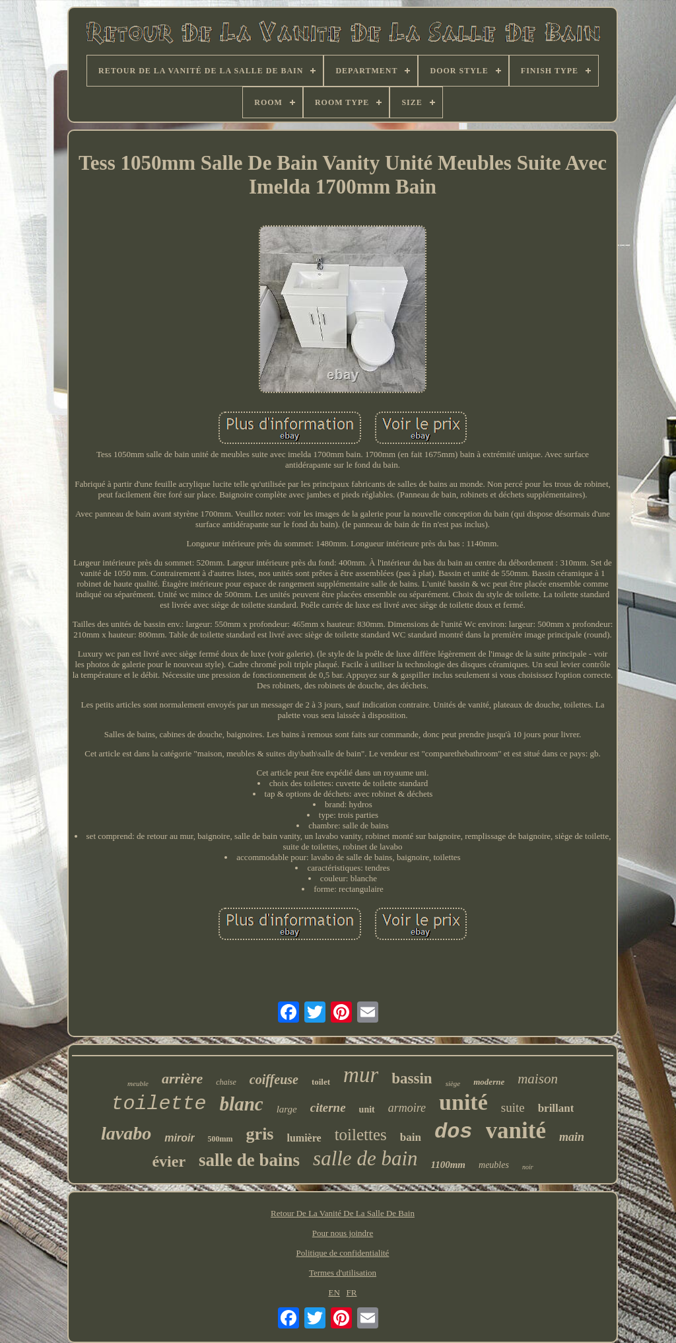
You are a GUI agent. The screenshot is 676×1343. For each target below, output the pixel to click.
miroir (179, 1137)
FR (352, 1292)
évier (169, 1161)
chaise (226, 1082)
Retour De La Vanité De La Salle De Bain (343, 1213)
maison (538, 1079)
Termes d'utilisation (342, 1273)
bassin (411, 1078)
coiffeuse (274, 1079)
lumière (304, 1137)
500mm (220, 1138)
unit (367, 1109)
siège (453, 1083)
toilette (159, 1104)
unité (463, 1102)
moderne (488, 1082)
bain (410, 1137)
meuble (138, 1083)
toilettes (361, 1134)
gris (260, 1133)
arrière (182, 1078)
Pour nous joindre (342, 1233)
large (287, 1109)
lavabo (126, 1133)
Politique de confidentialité (342, 1253)
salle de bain (365, 1158)
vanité (516, 1130)
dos (453, 1132)
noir (527, 1167)
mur (360, 1075)
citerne (328, 1107)
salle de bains (249, 1160)
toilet (321, 1082)
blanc (241, 1103)
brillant (556, 1108)
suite (513, 1107)
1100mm (448, 1164)
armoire (407, 1107)
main (571, 1136)
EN (334, 1292)
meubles (494, 1165)
